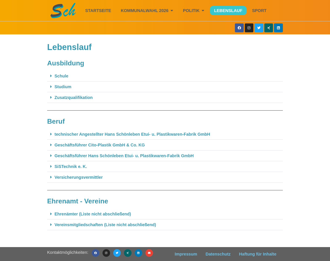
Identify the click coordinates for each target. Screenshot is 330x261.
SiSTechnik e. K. (71, 166)
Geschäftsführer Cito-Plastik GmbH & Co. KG (100, 145)
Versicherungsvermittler (79, 177)
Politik (193, 10)
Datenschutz (218, 254)
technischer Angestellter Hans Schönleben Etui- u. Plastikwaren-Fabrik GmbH (132, 134)
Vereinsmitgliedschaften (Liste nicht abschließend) (105, 224)
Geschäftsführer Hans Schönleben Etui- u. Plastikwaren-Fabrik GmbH (124, 155)
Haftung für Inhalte (258, 254)
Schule (61, 76)
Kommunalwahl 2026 (147, 10)
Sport (259, 10)
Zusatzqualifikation (74, 97)
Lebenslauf (228, 10)
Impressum (186, 254)
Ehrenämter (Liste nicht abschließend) (93, 214)
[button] (165, 76)
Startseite (98, 10)
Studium (63, 86)
